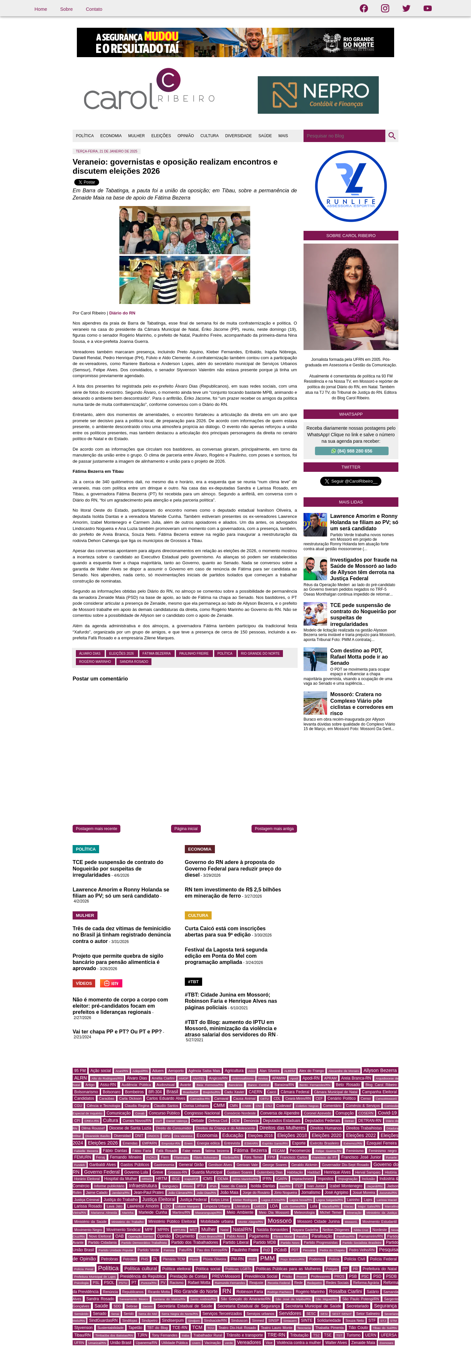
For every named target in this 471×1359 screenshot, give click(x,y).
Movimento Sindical (123, 1229)
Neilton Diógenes (336, 1230)
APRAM (330, 1078)
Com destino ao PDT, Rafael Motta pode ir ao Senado (359, 657)
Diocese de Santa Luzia (130, 1128)
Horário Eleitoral (87, 1179)
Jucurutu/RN (388, 1192)
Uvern (196, 1343)
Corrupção (345, 1113)
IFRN (266, 1178)
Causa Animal (244, 1098)
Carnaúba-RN (199, 1098)
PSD (377, 1276)
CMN (234, 1106)
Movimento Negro (88, 1230)
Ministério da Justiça (382, 1212)
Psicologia (81, 1283)
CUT (159, 1121)
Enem (188, 1143)
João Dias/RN (206, 1192)
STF (372, 1320)
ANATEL (199, 1078)
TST (339, 1335)
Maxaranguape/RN (208, 1212)
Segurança (385, 1305)
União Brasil (120, 1342)
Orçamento (185, 1236)
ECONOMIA (111, 136)
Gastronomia (164, 1165)
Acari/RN (121, 1071)
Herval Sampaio (367, 1172)
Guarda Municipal (207, 1172)
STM (393, 1320)
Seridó (129, 1314)
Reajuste (256, 1283)
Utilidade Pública (175, 1343)
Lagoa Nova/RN (300, 1200)
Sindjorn (194, 1320)
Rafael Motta (199, 1282)
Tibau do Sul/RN (385, 1328)
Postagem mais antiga (274, 828)
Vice (269, 1343)
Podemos (316, 1259)
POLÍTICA (85, 136)
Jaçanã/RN (374, 1186)
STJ (383, 1320)
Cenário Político (341, 1098)
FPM (271, 1157)
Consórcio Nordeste (240, 1113)
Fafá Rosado (166, 1151)
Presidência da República (142, 1276)
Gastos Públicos (135, 1164)
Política (225, 653)
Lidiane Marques (187, 1206)
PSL (96, 1283)
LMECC (259, 1206)
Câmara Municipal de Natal (336, 1092)
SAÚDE (265, 136)
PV (163, 1283)
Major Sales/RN (369, 1206)
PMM (267, 1258)
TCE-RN (179, 1327)
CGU (78, 1106)
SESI (324, 1314)
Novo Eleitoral (100, 1236)
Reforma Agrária (366, 1283)
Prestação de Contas (188, 1276)
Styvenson (83, 1327)
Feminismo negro (383, 1151)
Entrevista (232, 1143)
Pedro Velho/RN (362, 1250)
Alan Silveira (270, 1071)
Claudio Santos (166, 1106)
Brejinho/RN (211, 1092)
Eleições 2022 (361, 1135)
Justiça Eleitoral (158, 1199)
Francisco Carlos (293, 1157)
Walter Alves (336, 1342)
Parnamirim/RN (371, 1236)
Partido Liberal (236, 1242)
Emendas (130, 1143)
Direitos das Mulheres (282, 1127)
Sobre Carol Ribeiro (351, 235)
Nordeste (380, 1230)
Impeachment (302, 1179)
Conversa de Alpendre (280, 1113)
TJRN (142, 1335)
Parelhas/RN (345, 1236)
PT (133, 1282)
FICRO (151, 1157)
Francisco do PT (324, 1157)
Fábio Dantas (115, 1150)
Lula (313, 1206)
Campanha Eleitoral (379, 1092)
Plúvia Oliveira (214, 1259)
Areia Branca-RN (356, 1078)
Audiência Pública (136, 1085)
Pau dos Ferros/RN (212, 1250)
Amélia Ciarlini (163, 1078)
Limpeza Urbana (217, 1206)
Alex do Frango (311, 1071)
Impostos (326, 1178)
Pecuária (309, 1250)
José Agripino (336, 1192)
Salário (373, 1291)
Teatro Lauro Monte (276, 1328)
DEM (235, 1121)
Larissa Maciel (386, 1200)
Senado (99, 1313)
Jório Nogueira (285, 1192)
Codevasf (283, 1106)
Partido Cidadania (102, 1242)
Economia (207, 1135)
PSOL (109, 1282)
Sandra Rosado (134, 662)
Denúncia (251, 1121)
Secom (147, 1306)
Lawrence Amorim (143, 1206)
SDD (117, 1306)
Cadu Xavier (234, 1092)
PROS (339, 1276)
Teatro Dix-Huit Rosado (237, 1328)
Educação (232, 1135)
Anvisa (263, 1078)
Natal (224, 1230)
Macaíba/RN (330, 1206)
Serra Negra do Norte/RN (180, 1314)
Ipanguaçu (170, 1186)
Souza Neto (354, 1320)
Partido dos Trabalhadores (194, 1242)
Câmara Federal (295, 1092)
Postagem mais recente (96, 828)
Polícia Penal (83, 1269)
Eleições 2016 (260, 1135)
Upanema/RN (146, 1343)
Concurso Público (164, 1113)
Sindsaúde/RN (215, 1320)
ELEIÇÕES (161, 136)
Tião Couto (358, 1327)
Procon (301, 1276)
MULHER (136, 136)
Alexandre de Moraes (343, 1071)
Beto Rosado (348, 1084)
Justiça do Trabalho (121, 1199)
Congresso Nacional (202, 1113)
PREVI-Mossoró (226, 1276)
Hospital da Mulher (120, 1178)
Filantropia (181, 1157)
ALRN (80, 1077)
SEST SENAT (342, 1314)
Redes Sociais (337, 1283)
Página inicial (186, 828)
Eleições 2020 (326, 1135)
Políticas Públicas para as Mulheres (288, 1269)
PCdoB (280, 1250)
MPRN (163, 1229)
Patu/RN (185, 1250)
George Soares (274, 1165)
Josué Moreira (364, 1192)
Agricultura (234, 1070)
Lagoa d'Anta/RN (273, 1200)
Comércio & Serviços (363, 1106)
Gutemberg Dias (270, 1172)
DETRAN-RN (369, 1120)
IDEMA (222, 1179)
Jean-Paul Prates (149, 1192)
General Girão (191, 1164)
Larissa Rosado (88, 1206)
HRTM (161, 1178)
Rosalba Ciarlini (345, 1291)
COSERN (366, 1113)
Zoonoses (386, 1343)
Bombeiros (134, 1092)
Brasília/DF (191, 1092)
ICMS (208, 1178)
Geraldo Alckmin (304, 1165)
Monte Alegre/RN (250, 1221)
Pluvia (194, 1259)
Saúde (101, 1305)
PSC (365, 1276)
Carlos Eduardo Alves (166, 1098)
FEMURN (82, 1157)
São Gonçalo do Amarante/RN (245, 1299)
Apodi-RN (311, 1078)
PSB (353, 1276)
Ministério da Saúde (90, 1221)
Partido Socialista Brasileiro (361, 1242)
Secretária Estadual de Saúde (184, 1306)
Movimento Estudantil (379, 1221)
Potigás (332, 1269)
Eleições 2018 (292, 1135)
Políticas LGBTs (238, 1269)
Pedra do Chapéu (332, 1250)
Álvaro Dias (90, 653)
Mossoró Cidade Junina (318, 1221)
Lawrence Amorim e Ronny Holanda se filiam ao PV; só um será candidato (364, 522)
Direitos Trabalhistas (364, 1128)
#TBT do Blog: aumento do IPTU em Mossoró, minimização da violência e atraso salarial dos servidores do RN (231, 1028)
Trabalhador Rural (207, 1335)
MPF (149, 1229)
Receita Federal (279, 1283)
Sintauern (290, 1320)
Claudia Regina (137, 1106)
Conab (139, 1113)
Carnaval (221, 1098)
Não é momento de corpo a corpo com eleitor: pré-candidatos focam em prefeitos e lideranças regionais (120, 1006)
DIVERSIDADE (238, 136)
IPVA (213, 1186)
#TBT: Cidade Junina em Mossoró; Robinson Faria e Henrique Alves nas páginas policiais (231, 1001)
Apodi (294, 1078)
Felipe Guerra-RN (328, 1151)
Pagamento (259, 1236)
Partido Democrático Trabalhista (144, 1242)
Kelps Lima (220, 1200)
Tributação (299, 1335)
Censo (366, 1098)
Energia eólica (208, 1143)
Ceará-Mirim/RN (298, 1098)
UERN (370, 1335)
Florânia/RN (230, 1157)
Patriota (169, 1250)
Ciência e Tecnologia (103, 1106)
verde (229, 1343)
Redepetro (314, 1283)
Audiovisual (166, 1085)
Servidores (290, 1313)
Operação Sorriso (140, 1236)
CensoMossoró (386, 1098)
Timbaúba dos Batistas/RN (114, 1335)
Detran (349, 1121)
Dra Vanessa (183, 1136)
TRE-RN (276, 1334)
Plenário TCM (174, 1259)
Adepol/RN (140, 1071)
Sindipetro (150, 1320)
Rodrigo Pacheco (280, 1292)
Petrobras (109, 1259)
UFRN (79, 1343)
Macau (348, 1206)
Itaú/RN (285, 1186)
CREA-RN (91, 1121)
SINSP (273, 1320)
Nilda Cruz (361, 1230)
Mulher (208, 1229)
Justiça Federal (193, 1199)
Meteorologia (304, 1212)
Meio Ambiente (240, 1212)
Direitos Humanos (325, 1128)
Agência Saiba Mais (204, 1071)
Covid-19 (387, 1112)
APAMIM (279, 1078)
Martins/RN (181, 1212)
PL (155, 1259)
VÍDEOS (84, 983)
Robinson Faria (249, 1291)
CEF (319, 1098)
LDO (167, 1206)
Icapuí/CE (191, 1179)
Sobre (66, 9)
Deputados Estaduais (281, 1120)
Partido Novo (290, 1242)
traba (185, 1335)
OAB (119, 1236)
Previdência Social (261, 1276)
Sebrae (132, 1306)
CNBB (246, 1106)
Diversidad (122, 1136)
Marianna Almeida (104, 1212)
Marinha (127, 1212)
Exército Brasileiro (324, 1143)
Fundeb (79, 1165)
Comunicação (119, 1113)
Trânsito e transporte (244, 1335)
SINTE (306, 1320)
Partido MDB (264, 1242)
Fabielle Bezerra (86, 1151)
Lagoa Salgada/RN (329, 1200)
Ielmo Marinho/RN (245, 1179)
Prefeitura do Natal (380, 1269)
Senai (115, 1314)
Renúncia (110, 1292)
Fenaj (100, 1157)
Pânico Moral (283, 1236)
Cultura (110, 1120)
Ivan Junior (316, 1186)
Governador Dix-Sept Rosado (345, 1165)
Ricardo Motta (159, 1292)
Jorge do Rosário (256, 1192)
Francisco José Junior (361, 1157)
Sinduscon (239, 1320)
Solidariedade (329, 1320)
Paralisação (322, 1236)
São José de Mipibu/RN (293, 1299)
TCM (197, 1327)
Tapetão (135, 1327)
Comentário (332, 1106)
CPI (77, 1121)
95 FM (80, 1070)
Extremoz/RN (352, 1143)
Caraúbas (106, 1098)
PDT (295, 1250)
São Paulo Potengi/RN (360, 1299)
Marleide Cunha (153, 1212)
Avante (185, 1085)
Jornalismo (310, 1192)
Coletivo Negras (307, 1106)
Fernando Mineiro (125, 1157)
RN (227, 1290)
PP (345, 1269)
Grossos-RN (177, 1172)
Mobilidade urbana (217, 1221)
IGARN (281, 1179)
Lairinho (353, 1200)
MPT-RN (179, 1230)
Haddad (313, 1172)
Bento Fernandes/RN (315, 1085)
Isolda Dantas (263, 1186)
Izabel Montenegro (345, 1186)
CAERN (255, 1092)
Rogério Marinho (95, 662)
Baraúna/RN (284, 1085)
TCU (210, 1328)
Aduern (158, 1071)
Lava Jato (114, 1206)
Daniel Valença (176, 1121)
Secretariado (357, 1306)
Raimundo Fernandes (230, 1283)
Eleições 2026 (122, 653)
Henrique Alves (337, 1172)
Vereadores (249, 1342)
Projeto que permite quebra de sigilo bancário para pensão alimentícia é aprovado (118, 962)
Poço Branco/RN (292, 1259)
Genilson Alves (220, 1165)
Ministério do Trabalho (128, 1221)
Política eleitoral (176, 1269)
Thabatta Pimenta (329, 1328)
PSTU (123, 1283)
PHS (144, 1259)
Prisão (287, 1276)
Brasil (172, 1091)
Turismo (353, 1335)
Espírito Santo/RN (275, 1143)
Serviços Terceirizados (222, 1313)
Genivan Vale (247, 1165)
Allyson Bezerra (380, 1070)
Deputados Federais (322, 1120)
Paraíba (301, 1236)
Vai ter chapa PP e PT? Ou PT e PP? (117, 1031)
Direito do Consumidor (173, 1128)
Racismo (176, 1283)
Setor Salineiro (368, 1314)
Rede (298, 1283)
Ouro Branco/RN (210, 1236)
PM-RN (237, 1259)
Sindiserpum (173, 1320)
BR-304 (155, 1092)
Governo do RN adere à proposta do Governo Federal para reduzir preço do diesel (233, 868)
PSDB (391, 1276)
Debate (197, 1120)
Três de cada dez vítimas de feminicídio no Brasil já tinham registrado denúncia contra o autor (122, 935)
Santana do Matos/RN (169, 1299)
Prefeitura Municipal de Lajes (95, 1276)
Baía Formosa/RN (210, 1085)
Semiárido (81, 1314)
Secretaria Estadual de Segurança (249, 1306)
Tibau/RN (82, 1335)
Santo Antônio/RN (203, 1299)
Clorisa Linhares (196, 1106)
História (391, 1172)
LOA (274, 1206)
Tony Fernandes (164, 1335)
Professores (320, 1276)
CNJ (269, 1106)
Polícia (334, 1259)
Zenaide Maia (363, 1342)
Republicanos (133, 1292)
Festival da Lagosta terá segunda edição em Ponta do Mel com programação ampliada (226, 956)
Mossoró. (351, 1221)
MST (193, 1230)
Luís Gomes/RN (294, 1206)
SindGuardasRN (103, 1320)
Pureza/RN (148, 1283)
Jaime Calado (97, 1192)
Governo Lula (136, 1172)
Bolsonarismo (86, 1092)
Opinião (164, 1236)
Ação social (100, 1070)
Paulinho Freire (194, 653)
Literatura (242, 1206)
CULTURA (210, 136)
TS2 (316, 1335)
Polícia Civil (354, 1259)
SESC (311, 1314)
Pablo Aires (236, 1236)
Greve (157, 1172)
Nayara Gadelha (305, 1230)
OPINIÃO (186, 136)
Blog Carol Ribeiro (381, 1085)
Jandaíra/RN (121, 1192)
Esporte (298, 1143)
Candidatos (84, 1098)
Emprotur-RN (171, 1143)
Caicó (271, 1092)
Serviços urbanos (260, 1314)
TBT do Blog (157, 1328)
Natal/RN (242, 1229)
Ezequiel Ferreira (382, 1143)
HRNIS (147, 1179)
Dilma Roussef (93, 1128)
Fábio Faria (141, 1151)
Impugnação (347, 1179)
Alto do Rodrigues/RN (107, 1078)
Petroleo (129, 1259)
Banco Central (258, 1085)
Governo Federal (101, 1172)
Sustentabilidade (110, 1328)
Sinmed (258, 1320)
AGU (251, 1071)
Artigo (90, 1085)
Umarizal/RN (97, 1343)
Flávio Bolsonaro (206, 1157)
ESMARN (251, 1143)
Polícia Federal (383, 1259)
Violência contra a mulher (299, 1342)
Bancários (236, 1085)
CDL (277, 1098)
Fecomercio (300, 1150)
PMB (252, 1259)
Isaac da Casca (233, 1186)
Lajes (368, 1200)
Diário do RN (122, 313)
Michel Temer (331, 1212)
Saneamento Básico (133, 1299)
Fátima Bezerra (157, 653)
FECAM (278, 1151)
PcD (266, 1250)
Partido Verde (148, 1250)
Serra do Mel (147, 1314)
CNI (258, 1106)
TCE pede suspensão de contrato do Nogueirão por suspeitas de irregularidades (118, 868)
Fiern (165, 1157)
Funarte (391, 1157)
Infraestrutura (143, 1185)
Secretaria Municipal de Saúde (313, 1306)
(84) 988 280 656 (352, 451)
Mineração (354, 1212)
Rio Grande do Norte (260, 653)
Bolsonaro (111, 1092)
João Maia (229, 1192)
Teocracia (304, 1328)
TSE (328, 1335)
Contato (94, 9)
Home (41, 9)
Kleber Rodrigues (245, 1200)
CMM (219, 1105)
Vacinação (212, 1343)
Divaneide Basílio (97, 1136)
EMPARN (149, 1143)
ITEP (299, 1186)
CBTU (264, 1098)
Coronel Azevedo (317, 1113)
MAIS (283, 136)
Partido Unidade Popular (115, 1250)
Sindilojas (129, 1320)
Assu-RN (108, 1084)
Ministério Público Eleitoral (172, 1221)
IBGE (176, 1179)
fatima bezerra (217, 1151)
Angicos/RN (218, 1078)
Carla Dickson (130, 1098)
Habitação (295, 1172)
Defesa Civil (217, 1121)
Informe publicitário (109, 1186)
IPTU (201, 1186)
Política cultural (140, 1268)
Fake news (192, 1151)
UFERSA (389, 1335)
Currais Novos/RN (137, 1121)
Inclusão (368, 1179)
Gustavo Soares (240, 1172)
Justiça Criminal (86, 1200)
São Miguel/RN (327, 1299)
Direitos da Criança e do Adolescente (225, 1128)
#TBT (193, 981)
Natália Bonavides (272, 1229)
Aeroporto (175, 1071)
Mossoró (280, 1220)
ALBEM (289, 1071)
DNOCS (153, 1136)
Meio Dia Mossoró (274, 1212)
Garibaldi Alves (102, 1164)
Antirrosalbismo (243, 1078)
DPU (166, 1136)
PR (355, 1269)
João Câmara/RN (180, 1192)
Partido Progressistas (321, 1242)
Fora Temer (253, 1157)
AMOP (183, 1078)
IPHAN (187, 1186)
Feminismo (355, 1151)
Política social (208, 1269)
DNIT (139, 1136)
